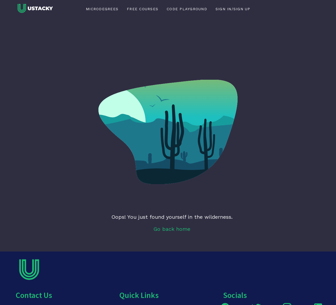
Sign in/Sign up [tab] (233, 9)
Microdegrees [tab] (102, 9)
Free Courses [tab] (142, 9)
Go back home (172, 229)
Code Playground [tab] (187, 9)
